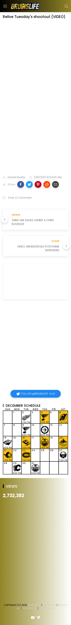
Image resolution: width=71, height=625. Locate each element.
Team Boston (47, 608)
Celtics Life (49, 605)
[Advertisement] (35, 133)
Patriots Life (29, 608)
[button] (20, 184)
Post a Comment (20, 198)
